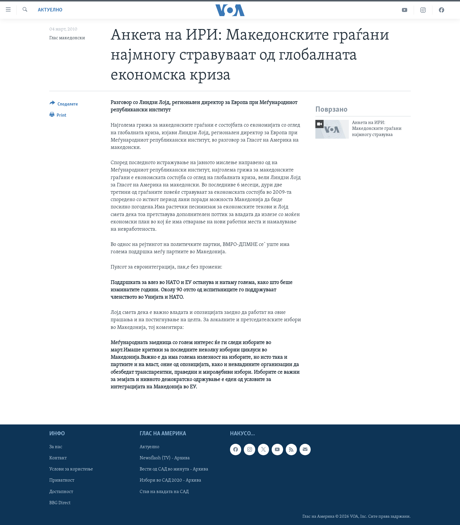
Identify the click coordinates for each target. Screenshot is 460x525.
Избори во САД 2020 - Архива (170, 480)
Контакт (58, 458)
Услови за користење (71, 469)
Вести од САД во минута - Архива (174, 469)
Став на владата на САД (164, 492)
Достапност (61, 492)
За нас (55, 447)
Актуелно (50, 10)
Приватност (61, 480)
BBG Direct (59, 503)
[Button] (64, 105)
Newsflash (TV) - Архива (165, 458)
